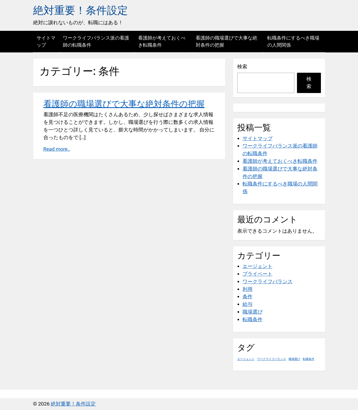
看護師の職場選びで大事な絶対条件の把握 (226, 41)
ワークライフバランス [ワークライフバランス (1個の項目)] (271, 359)
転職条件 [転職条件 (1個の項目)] (308, 359)
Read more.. (56, 149)
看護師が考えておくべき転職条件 (161, 41)
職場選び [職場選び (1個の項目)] (294, 359)
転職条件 (253, 319)
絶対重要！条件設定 (80, 10)
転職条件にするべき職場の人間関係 (293, 41)
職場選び (253, 312)
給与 (248, 304)
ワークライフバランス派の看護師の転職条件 (96, 41)
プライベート (258, 274)
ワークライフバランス (268, 282)
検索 (242, 67)
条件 (248, 297)
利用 (248, 289)
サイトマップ (46, 41)
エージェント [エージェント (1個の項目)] (246, 359)
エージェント (258, 266)
